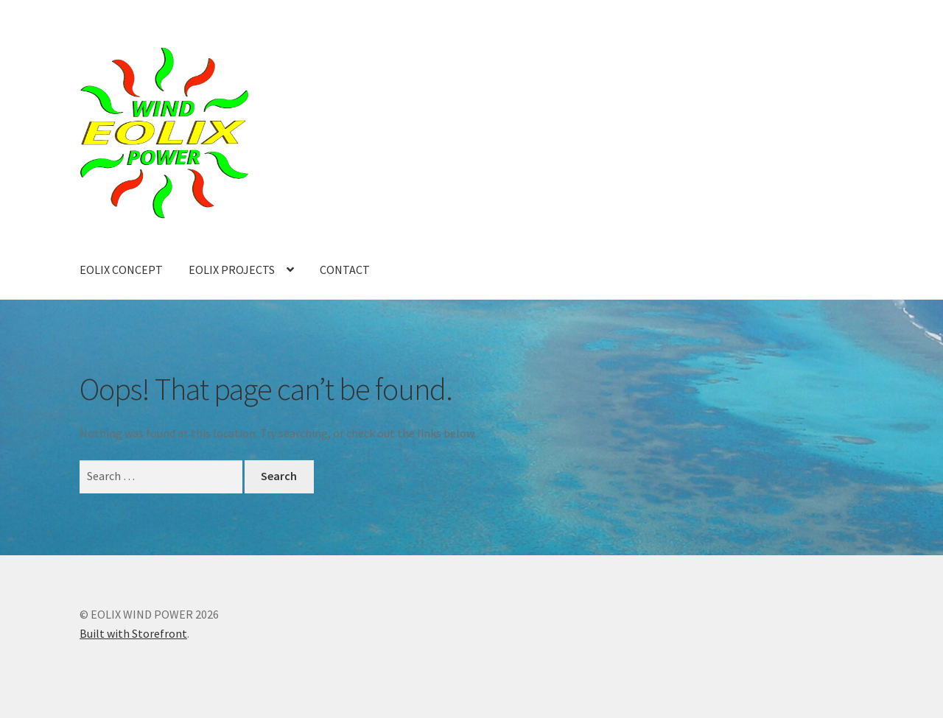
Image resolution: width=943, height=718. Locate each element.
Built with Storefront (133, 633)
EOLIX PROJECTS (232, 269)
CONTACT (345, 269)
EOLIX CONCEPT (121, 269)
